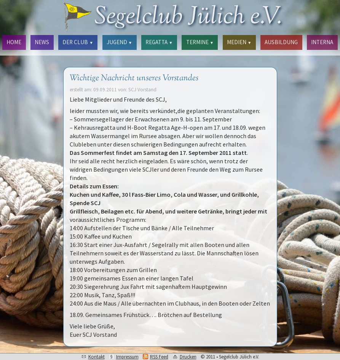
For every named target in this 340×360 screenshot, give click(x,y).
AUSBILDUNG (281, 42)
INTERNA (322, 42)
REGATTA (158, 42)
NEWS (42, 42)
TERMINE (200, 42)
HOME (13, 42)
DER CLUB (77, 42)
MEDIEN (239, 42)
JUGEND (119, 42)
